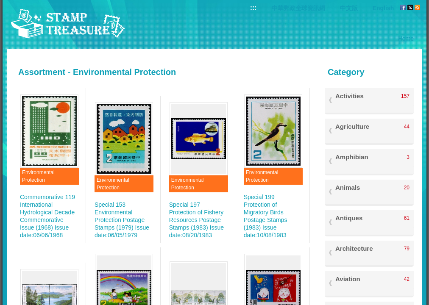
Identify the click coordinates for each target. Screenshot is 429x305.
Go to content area (4, 4)
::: (253, 7)
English (383, 8)
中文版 (349, 8)
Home (406, 38)
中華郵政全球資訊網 (298, 8)
